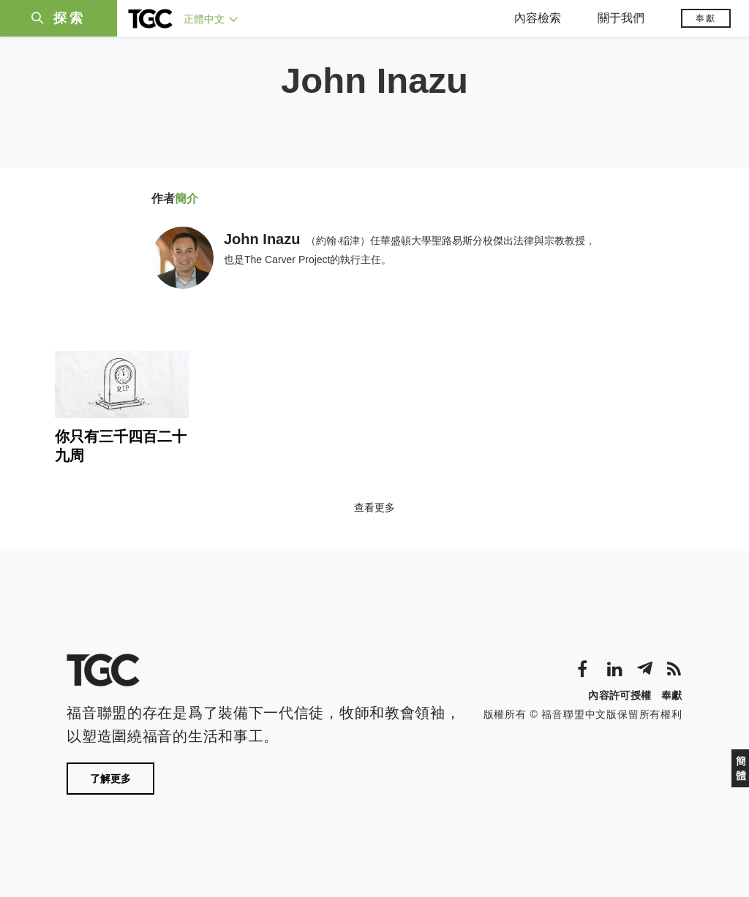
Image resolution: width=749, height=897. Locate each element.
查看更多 (374, 507)
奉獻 (706, 18)
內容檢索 (537, 18)
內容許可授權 (619, 695)
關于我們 (621, 18)
